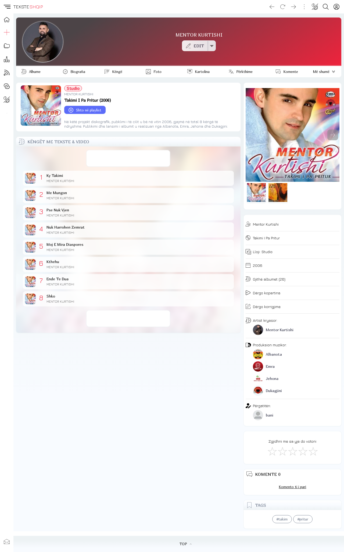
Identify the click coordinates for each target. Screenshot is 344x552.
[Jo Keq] (282, 451)
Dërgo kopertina (266, 293)
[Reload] (282, 6)
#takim (282, 519)
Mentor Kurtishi (266, 224)
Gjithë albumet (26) (269, 279)
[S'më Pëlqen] (272, 451)
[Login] (336, 6)
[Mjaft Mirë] (303, 451)
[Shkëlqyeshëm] (313, 451)
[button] (6, 6)
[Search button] (325, 6)
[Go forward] (293, 6)
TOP (186, 544)
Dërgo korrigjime (267, 306)
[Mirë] (292, 451)
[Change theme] (315, 6)
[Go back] (272, 6)
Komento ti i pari (292, 487)
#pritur (303, 519)
